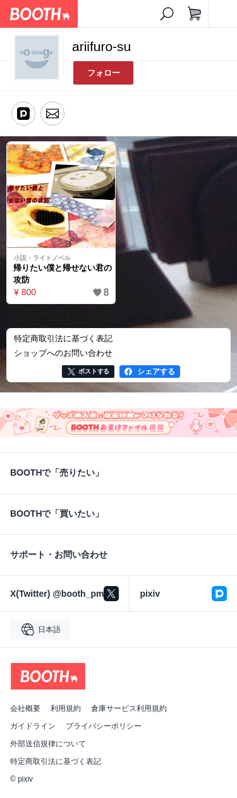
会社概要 (25, 708)
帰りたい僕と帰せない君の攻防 (62, 274)
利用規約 (66, 708)
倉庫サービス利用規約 (129, 708)
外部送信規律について (48, 744)
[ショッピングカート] (195, 14)
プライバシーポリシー (104, 726)
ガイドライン (33, 726)
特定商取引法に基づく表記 (55, 761)
